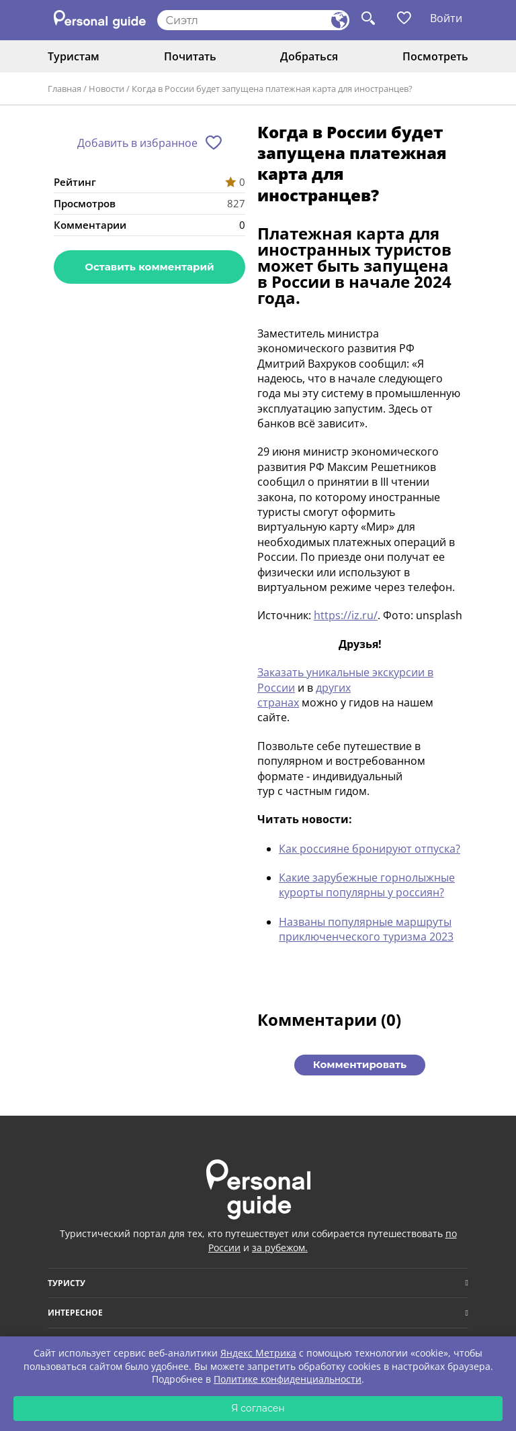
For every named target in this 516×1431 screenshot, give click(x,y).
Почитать (190, 56)
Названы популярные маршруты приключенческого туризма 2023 (366, 929)
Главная (64, 89)
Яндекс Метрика (258, 1352)
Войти (446, 18)
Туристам (73, 56)
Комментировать (359, 1064)
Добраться (309, 56)
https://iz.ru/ (346, 615)
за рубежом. (280, 1247)
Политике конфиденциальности (287, 1379)
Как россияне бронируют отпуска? (369, 848)
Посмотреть (435, 56)
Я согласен (258, 1408)
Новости (106, 89)
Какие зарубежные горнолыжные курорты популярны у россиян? (367, 885)
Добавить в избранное (137, 143)
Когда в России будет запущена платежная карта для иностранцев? (272, 89)
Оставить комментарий (149, 266)
